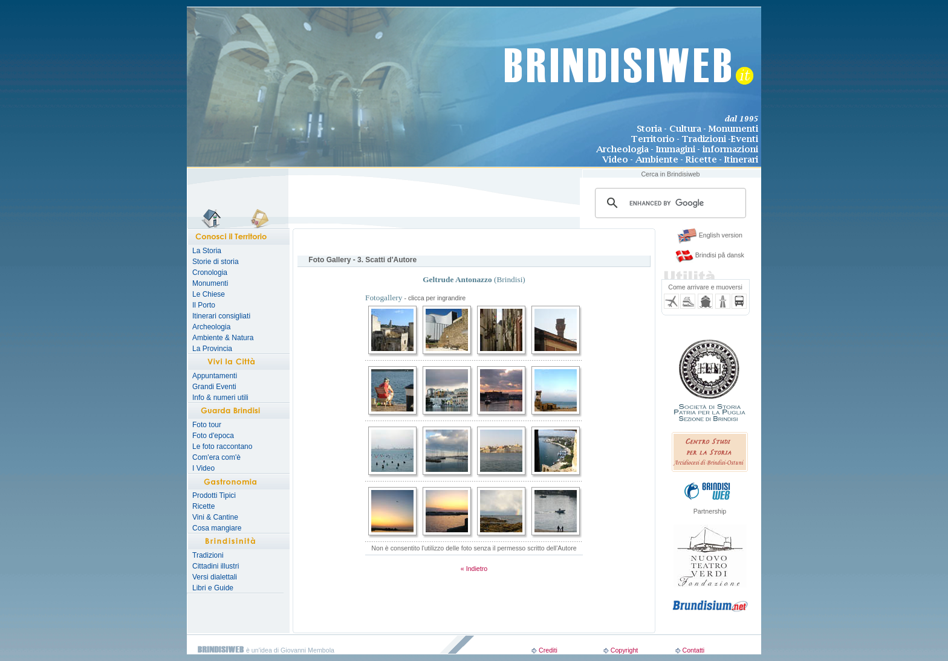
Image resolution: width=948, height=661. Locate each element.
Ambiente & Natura (222, 338)
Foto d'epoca (213, 435)
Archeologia (211, 327)
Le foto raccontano (222, 446)
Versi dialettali (214, 577)
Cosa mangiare (216, 528)
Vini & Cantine (215, 517)
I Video (203, 468)
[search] (668, 203)
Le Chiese (208, 294)
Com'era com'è (216, 457)
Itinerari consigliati (221, 316)
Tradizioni (208, 555)
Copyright (624, 650)
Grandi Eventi (214, 386)
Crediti (548, 650)
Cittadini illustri (215, 566)
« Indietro (474, 568)
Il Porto (203, 305)
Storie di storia (215, 261)
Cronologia (209, 272)
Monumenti (210, 283)
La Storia (206, 251)
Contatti (693, 650)
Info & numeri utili (220, 397)
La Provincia (212, 348)
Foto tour (206, 425)
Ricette (203, 506)
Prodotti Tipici (214, 495)
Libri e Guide (212, 588)
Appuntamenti (214, 376)
